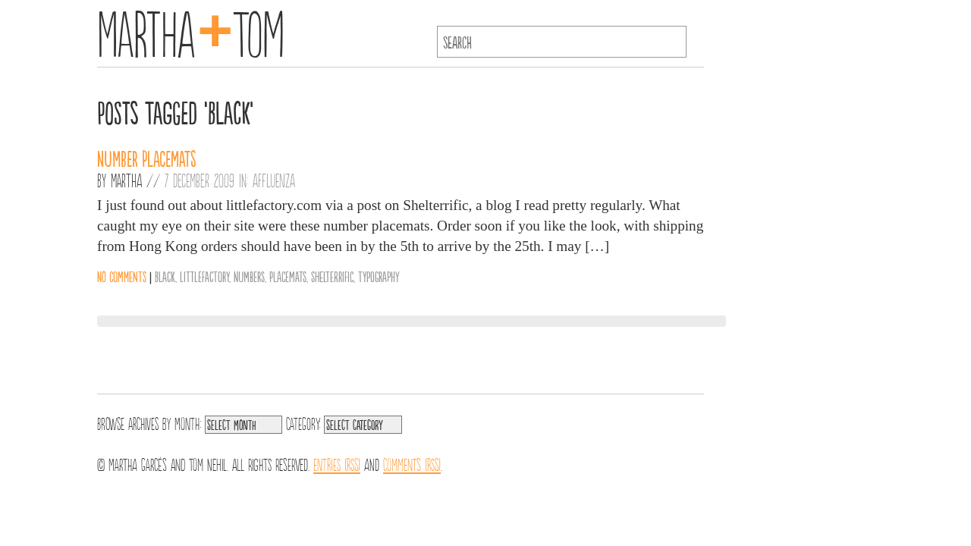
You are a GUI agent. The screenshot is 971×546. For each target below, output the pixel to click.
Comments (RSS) (412, 463)
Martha (126, 180)
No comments (121, 276)
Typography (379, 276)
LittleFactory (204, 276)
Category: (303, 422)
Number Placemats (146, 157)
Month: (187, 422)
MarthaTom (190, 30)
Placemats (287, 276)
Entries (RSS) (336, 463)
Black (165, 276)
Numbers (249, 276)
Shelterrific (332, 276)
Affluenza (274, 180)
